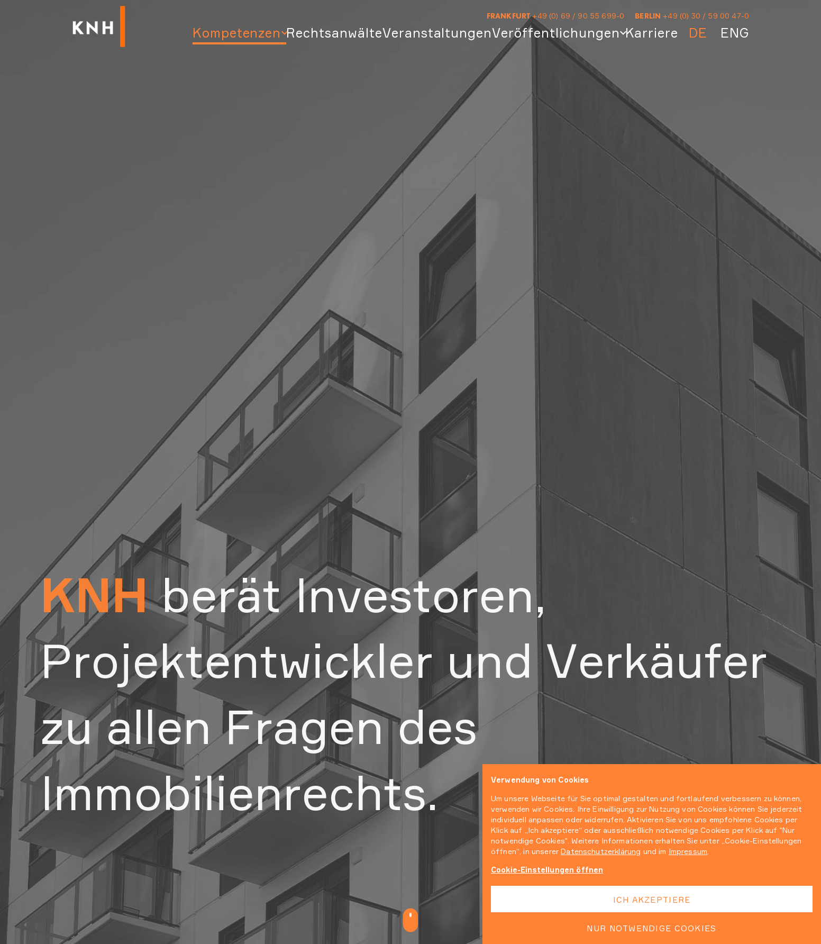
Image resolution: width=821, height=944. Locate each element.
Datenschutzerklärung (601, 851)
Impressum (688, 851)
